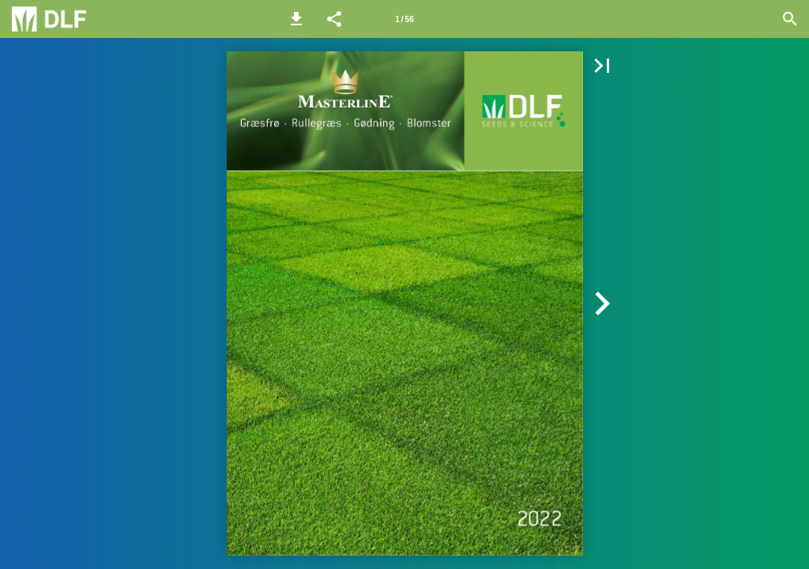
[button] (296, 19)
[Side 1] (404, 19)
